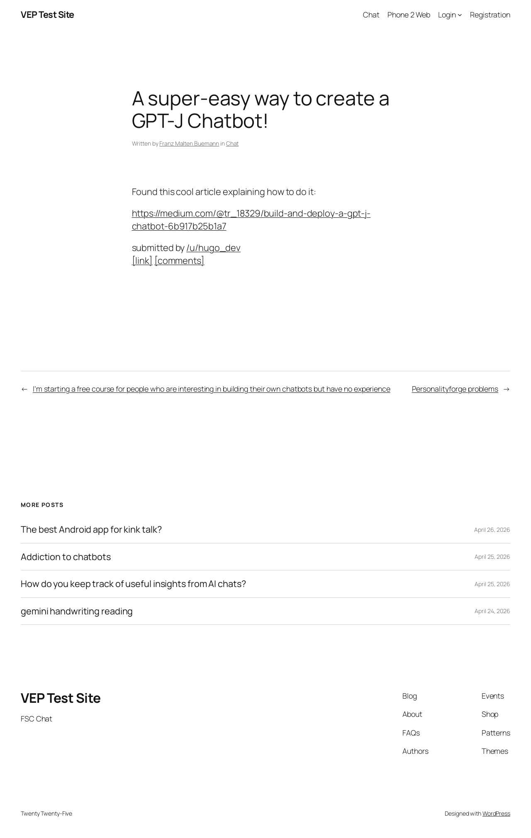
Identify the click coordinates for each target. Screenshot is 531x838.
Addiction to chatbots (66, 557)
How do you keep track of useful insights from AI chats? (133, 584)
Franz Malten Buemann (189, 143)
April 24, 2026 (492, 611)
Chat (232, 143)
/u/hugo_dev (213, 247)
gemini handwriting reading (77, 611)
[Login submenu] (460, 14)
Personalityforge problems (455, 389)
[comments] (179, 260)
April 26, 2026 (492, 529)
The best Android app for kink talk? (91, 529)
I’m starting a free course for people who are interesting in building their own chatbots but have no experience (211, 389)
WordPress (496, 813)
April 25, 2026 (492, 556)
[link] (142, 260)
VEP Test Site (47, 14)
